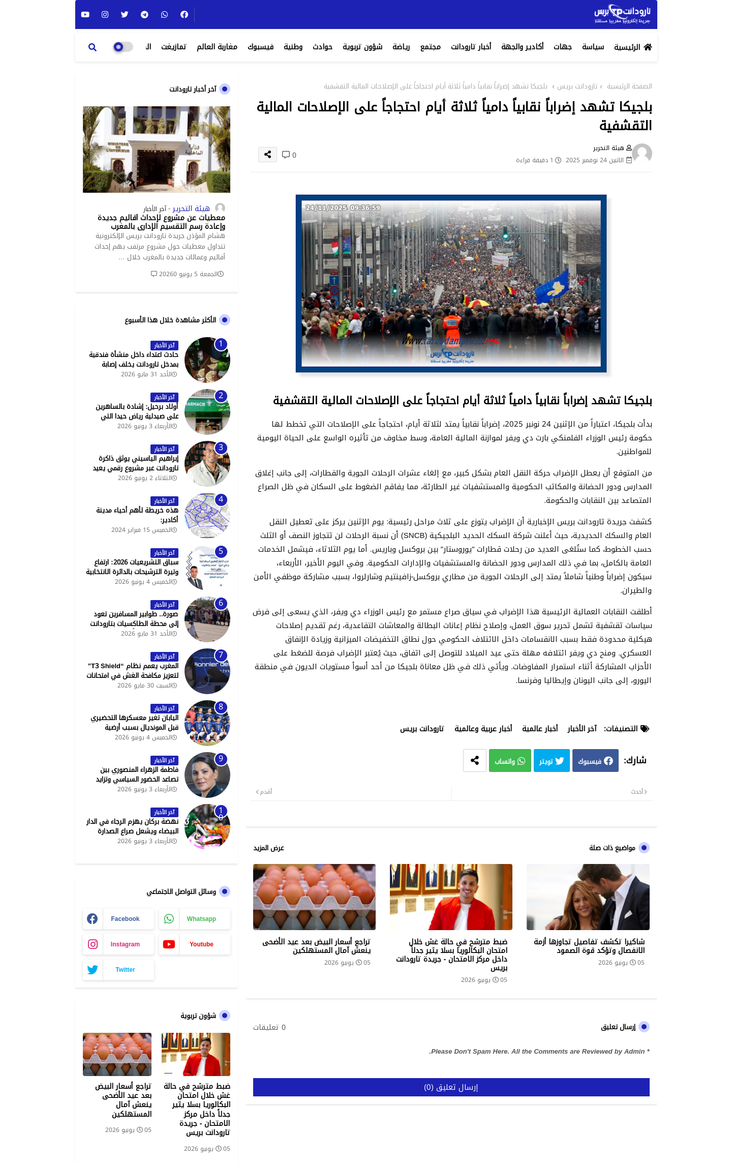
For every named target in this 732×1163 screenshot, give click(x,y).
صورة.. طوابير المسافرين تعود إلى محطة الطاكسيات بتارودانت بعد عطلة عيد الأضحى (134, 624)
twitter (125, 969)
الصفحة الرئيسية (629, 86)
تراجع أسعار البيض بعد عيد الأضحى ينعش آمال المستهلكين (316, 946)
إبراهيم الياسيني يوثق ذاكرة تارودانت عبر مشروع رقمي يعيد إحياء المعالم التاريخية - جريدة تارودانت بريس (135, 472)
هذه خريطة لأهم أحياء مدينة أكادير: (137, 515)
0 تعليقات (269, 1028)
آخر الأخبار (582, 729)
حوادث (322, 47)
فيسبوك (260, 47)
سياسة (593, 47)
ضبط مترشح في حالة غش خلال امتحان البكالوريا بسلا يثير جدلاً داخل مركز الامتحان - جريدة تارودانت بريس (452, 955)
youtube (202, 944)
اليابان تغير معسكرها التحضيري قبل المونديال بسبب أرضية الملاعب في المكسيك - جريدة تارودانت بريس (134, 732)
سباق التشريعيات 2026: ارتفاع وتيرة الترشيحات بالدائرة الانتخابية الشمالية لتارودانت (132, 572)
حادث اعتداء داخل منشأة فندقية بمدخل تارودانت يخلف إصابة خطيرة (133, 364)
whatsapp (201, 919)
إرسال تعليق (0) (451, 1087)
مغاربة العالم (217, 47)
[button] (92, 47)
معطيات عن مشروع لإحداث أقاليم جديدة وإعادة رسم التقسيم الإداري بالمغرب (161, 222)
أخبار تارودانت (471, 47)
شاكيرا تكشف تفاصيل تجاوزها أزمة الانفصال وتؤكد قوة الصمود (589, 946)
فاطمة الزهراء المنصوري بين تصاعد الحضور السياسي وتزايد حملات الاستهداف (137, 779)
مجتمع (430, 47)
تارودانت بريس (577, 86)
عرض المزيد (268, 848)
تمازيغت (174, 47)
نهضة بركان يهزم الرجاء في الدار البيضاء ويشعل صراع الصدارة (132, 826)
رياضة (401, 47)
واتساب (505, 761)
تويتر (546, 761)
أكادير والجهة (522, 47)
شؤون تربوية (362, 47)
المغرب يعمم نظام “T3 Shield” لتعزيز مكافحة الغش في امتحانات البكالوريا (132, 676)
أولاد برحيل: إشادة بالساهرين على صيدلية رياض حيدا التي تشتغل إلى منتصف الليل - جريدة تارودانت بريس (132, 420)
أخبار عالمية (540, 729)
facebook (125, 919)
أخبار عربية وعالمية (483, 729)
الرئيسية (627, 47)
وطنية (293, 47)
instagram (125, 944)
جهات (563, 47)
